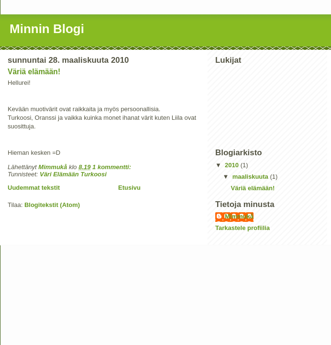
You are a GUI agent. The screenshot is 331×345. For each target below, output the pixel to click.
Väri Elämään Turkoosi (73, 174)
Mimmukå (239, 216)
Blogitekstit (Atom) (52, 204)
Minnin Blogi (47, 29)
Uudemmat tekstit (34, 187)
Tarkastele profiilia (242, 227)
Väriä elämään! (34, 72)
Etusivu (129, 187)
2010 (233, 165)
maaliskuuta (251, 176)
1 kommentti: (112, 167)
